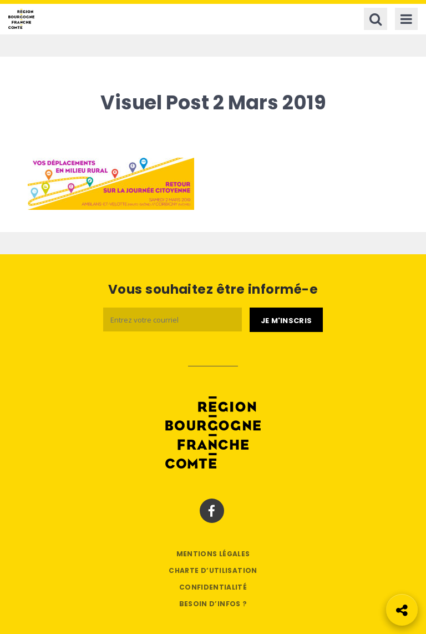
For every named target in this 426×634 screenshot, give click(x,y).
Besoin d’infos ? (213, 603)
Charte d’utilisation (213, 570)
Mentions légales (213, 553)
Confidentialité (213, 587)
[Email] (172, 319)
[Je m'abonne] (286, 320)
